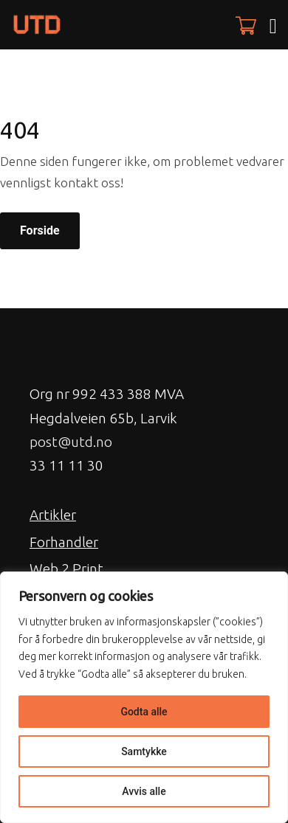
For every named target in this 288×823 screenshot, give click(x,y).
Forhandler (64, 542)
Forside (40, 230)
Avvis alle (143, 791)
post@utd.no (71, 442)
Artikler (53, 515)
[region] (144, 697)
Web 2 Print (66, 568)
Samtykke (144, 751)
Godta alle (143, 712)
